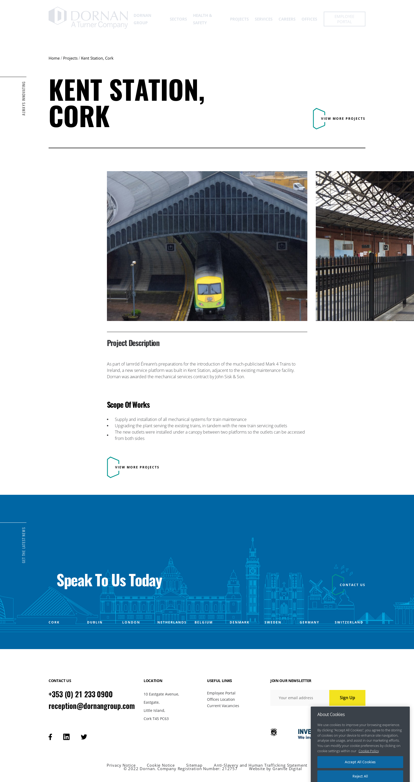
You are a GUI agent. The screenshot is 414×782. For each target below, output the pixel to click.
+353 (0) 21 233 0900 (81, 694)
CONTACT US (352, 585)
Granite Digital (287, 768)
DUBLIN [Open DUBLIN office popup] (95, 622)
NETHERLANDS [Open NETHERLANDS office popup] (172, 622)
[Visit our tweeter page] (84, 737)
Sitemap (194, 765)
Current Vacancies (223, 705)
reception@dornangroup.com (92, 706)
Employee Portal (221, 692)
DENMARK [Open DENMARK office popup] (240, 622)
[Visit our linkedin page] (66, 736)
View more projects (343, 118)
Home (54, 58)
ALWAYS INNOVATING (23, 98)
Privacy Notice (121, 765)
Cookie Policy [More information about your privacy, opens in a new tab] (369, 758)
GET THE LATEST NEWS (23, 545)
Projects (70, 58)
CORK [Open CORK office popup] (54, 622)
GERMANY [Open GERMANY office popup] (309, 622)
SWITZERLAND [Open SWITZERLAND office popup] (349, 622)
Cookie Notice (161, 765)
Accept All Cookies (360, 770)
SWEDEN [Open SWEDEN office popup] (273, 622)
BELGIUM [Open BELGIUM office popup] (204, 622)
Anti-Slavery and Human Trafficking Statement (260, 765)
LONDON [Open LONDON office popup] (131, 622)
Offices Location (221, 699)
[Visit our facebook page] (50, 737)
